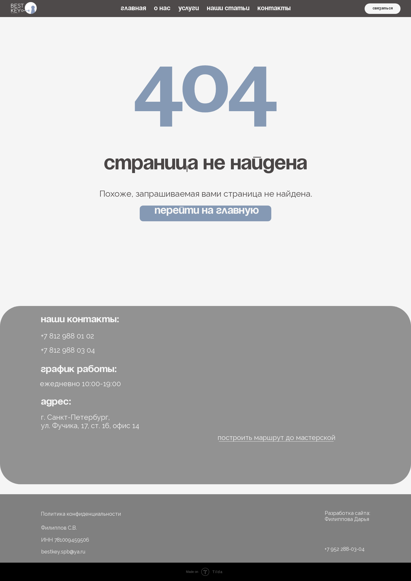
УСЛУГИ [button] (188, 9)
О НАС (162, 9)
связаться (382, 8)
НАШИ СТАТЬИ (228, 9)
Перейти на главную (207, 211)
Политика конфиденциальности (81, 514)
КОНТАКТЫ (274, 9)
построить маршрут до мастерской (277, 437)
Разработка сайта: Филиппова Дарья (347, 516)
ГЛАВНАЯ (133, 9)
